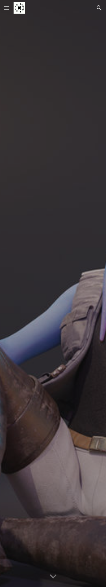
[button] (7, 8)
